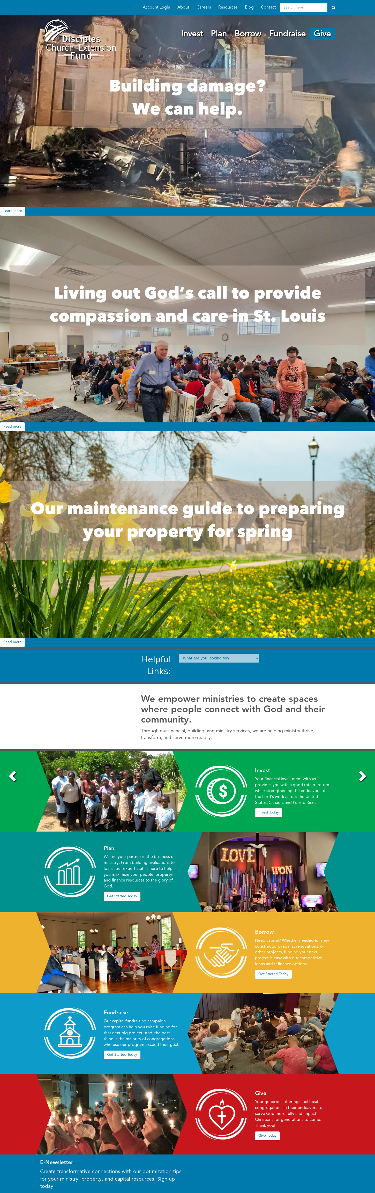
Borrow (248, 34)
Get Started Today (122, 896)
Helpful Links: (156, 665)
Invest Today (268, 812)
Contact (268, 7)
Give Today (267, 1135)
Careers (204, 7)
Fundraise (287, 34)
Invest (192, 34)
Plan (219, 34)
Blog (249, 7)
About (183, 7)
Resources (228, 7)
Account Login (156, 7)
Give (322, 34)
